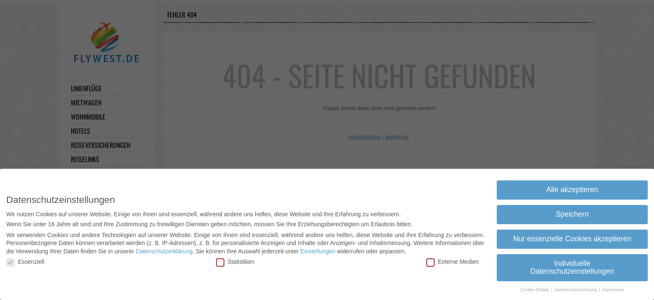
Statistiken (235, 261)
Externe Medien (452, 261)
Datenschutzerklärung (164, 250)
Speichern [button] (572, 213)
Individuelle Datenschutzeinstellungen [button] (572, 266)
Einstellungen (317, 250)
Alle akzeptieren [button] (572, 189)
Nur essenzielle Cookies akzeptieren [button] (572, 238)
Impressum (613, 289)
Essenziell (25, 261)
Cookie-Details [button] (535, 289)
